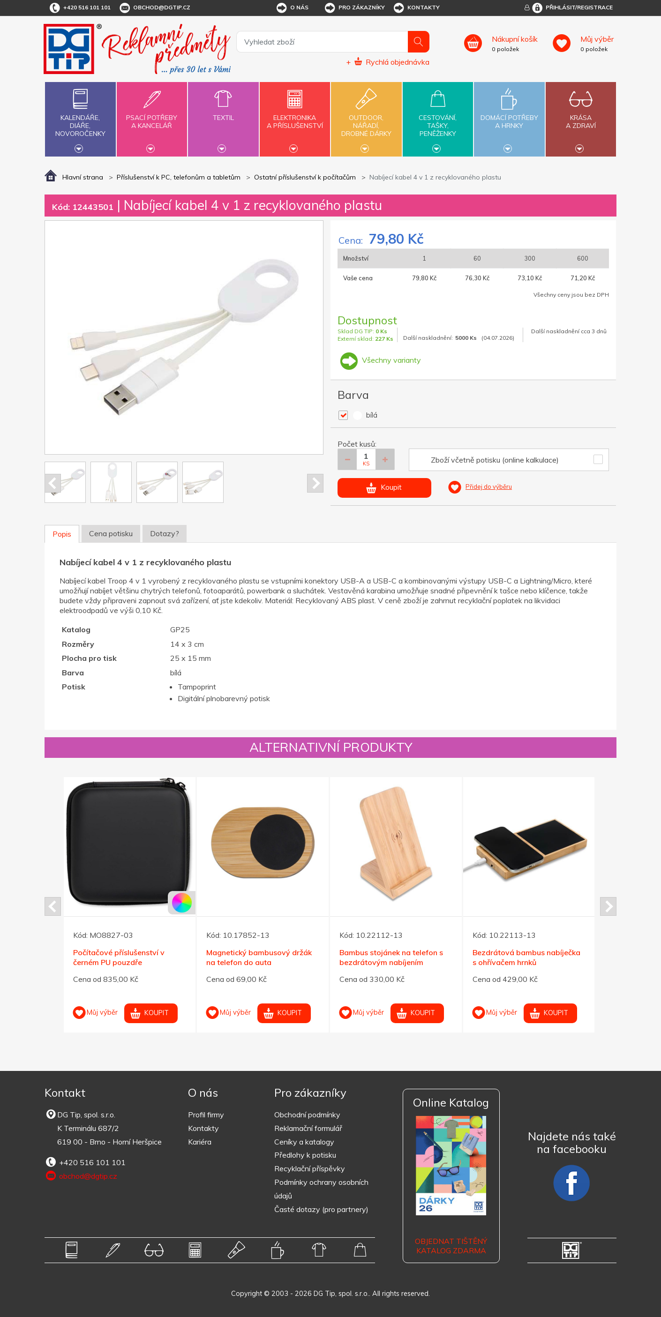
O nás (291, 8)
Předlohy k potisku (305, 1155)
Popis (62, 534)
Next (315, 483)
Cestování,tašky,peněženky (437, 118)
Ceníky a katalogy (304, 1141)
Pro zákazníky (354, 8)
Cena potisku (111, 533)
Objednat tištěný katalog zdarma (451, 1246)
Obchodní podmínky (307, 1114)
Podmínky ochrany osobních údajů (321, 1188)
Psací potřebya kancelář (151, 116)
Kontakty (416, 8)
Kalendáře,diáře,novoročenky (80, 118)
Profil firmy (206, 1114)
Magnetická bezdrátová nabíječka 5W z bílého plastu (257, 967)
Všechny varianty (379, 360)
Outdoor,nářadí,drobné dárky (366, 118)
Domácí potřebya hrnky (509, 116)
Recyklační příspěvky (309, 1168)
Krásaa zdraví (580, 116)
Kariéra (199, 1141)
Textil (223, 112)
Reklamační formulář (308, 1128)
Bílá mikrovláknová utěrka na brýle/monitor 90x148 (124, 957)
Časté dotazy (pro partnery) (321, 1209)
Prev (53, 483)
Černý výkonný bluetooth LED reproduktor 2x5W (391, 957)
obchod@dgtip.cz (154, 8)
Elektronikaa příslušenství (294, 116)
